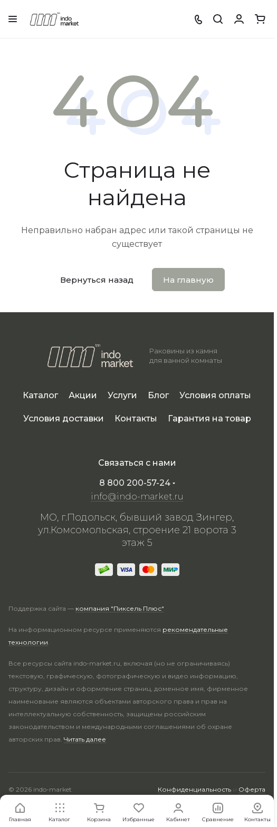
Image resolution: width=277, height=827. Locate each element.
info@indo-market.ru (137, 497)
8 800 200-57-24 (134, 483)
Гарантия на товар (209, 419)
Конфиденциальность (194, 789)
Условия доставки (63, 419)
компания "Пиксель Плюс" (119, 608)
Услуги (122, 395)
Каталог (40, 395)
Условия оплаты (215, 395)
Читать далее (85, 739)
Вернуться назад (96, 280)
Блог (158, 395)
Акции (83, 395)
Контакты (135, 419)
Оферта (251, 789)
